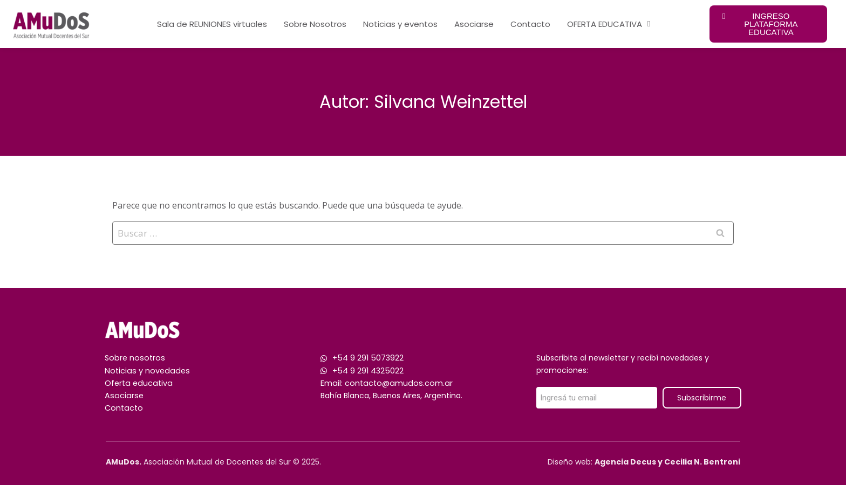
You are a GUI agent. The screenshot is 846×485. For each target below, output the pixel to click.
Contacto (530, 24)
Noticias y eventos (400, 24)
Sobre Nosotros (315, 24)
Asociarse (474, 24)
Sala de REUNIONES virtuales (212, 24)
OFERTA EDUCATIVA (608, 24)
